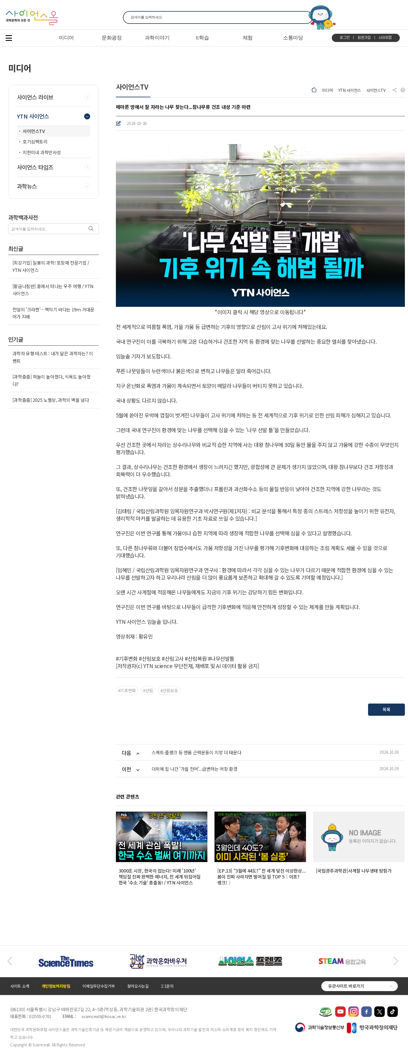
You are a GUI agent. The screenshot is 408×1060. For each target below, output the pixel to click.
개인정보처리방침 (56, 986)
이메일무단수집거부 (98, 986)
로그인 (345, 38)
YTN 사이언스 (349, 90)
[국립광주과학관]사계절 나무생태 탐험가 (354, 870)
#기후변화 (127, 690)
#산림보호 (169, 690)
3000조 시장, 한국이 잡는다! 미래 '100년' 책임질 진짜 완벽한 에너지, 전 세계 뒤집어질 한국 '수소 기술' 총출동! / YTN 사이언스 (160, 876)
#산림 (148, 690)
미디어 (327, 90)
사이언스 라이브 (35, 97)
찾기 (305, 17)
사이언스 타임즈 (35, 167)
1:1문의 (167, 986)
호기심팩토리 (35, 141)
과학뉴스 (27, 186)
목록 (386, 709)
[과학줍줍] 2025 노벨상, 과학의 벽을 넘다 (50, 399)
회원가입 (364, 38)
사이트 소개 (19, 986)
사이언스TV (376, 90)
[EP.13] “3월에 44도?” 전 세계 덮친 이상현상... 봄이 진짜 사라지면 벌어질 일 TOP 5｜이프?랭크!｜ (261, 876)
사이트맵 (385, 38)
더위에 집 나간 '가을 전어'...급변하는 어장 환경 (194, 769)
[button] (9, 961)
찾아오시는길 (138, 986)
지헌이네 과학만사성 (42, 152)
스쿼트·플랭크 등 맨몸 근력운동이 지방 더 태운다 (196, 752)
